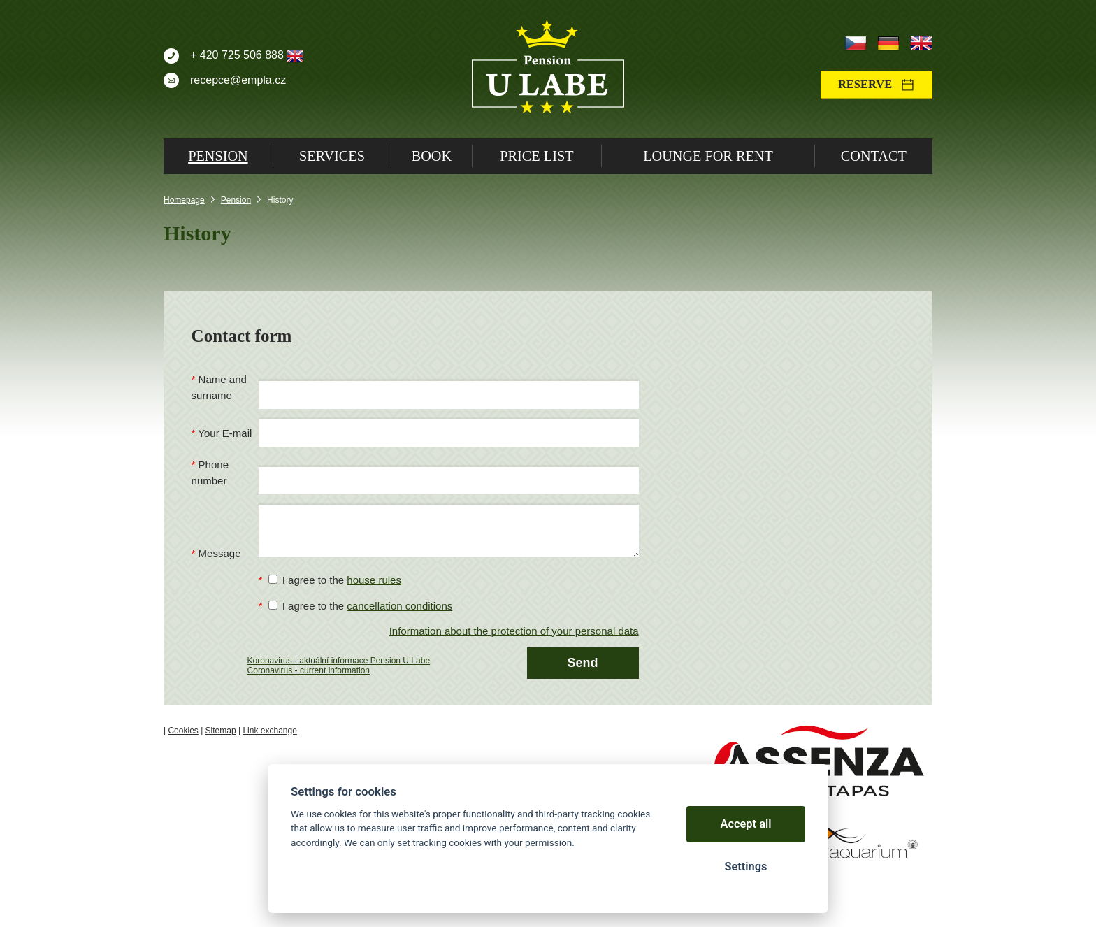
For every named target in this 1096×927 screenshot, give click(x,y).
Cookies (183, 730)
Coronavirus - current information (308, 670)
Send (583, 663)
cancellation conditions (399, 606)
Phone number (210, 473)
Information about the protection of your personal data (514, 631)
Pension (236, 200)
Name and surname (219, 387)
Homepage (184, 200)
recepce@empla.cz (238, 80)
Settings (745, 866)
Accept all (746, 824)
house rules (374, 580)
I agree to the (334, 580)
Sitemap (221, 730)
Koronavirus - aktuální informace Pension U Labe (338, 661)
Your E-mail (225, 433)
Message (220, 553)
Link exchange (269, 730)
